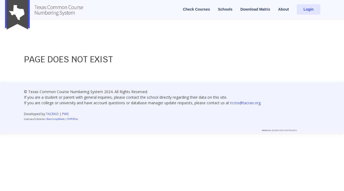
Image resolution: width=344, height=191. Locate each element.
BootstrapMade (55, 119)
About (283, 9)
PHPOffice (72, 119)
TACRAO (52, 114)
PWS (65, 114)
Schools (225, 9)
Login (308, 9)
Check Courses (196, 9)
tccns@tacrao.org (245, 102)
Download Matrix (255, 9)
